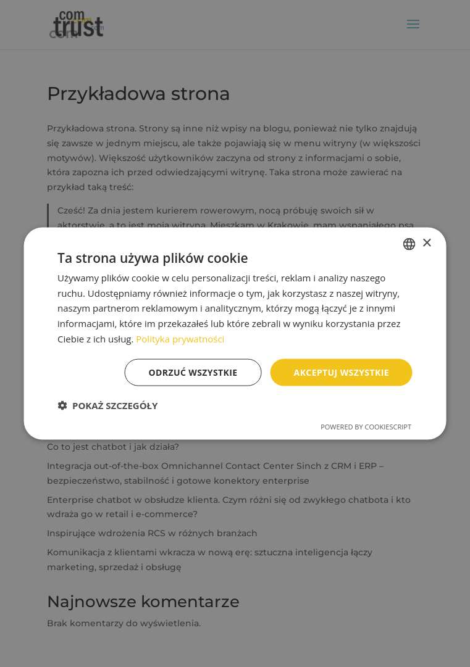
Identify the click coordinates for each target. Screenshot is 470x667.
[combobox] (409, 244)
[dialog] (235, 333)
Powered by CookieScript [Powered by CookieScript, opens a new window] (366, 426)
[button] (107, 405)
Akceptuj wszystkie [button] (341, 372)
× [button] (426, 243)
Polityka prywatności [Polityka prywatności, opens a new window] (180, 338)
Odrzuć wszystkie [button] (193, 372)
